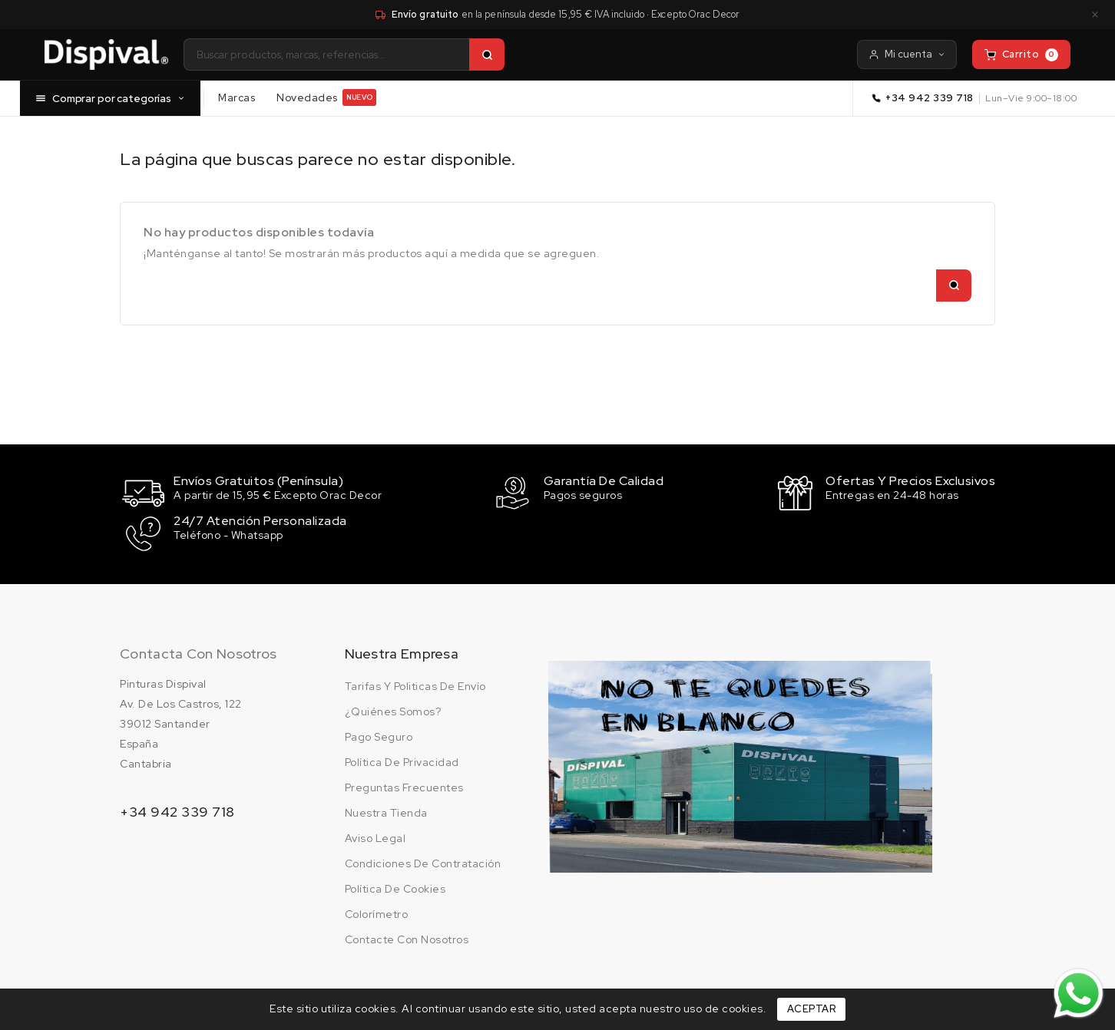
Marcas (236, 97)
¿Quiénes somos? (393, 708)
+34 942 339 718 (929, 97)
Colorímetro (377, 911)
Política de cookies (395, 886)
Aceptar (811, 1008)
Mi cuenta (907, 54)
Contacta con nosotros (198, 650)
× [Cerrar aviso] (1095, 15)
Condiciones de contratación (423, 860)
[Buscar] (487, 54)
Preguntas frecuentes (404, 784)
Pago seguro (379, 734)
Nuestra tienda (386, 810)
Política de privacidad (402, 759)
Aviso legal (375, 835)
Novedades (326, 97)
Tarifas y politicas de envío (415, 683)
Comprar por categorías (110, 97)
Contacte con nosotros (407, 936)
